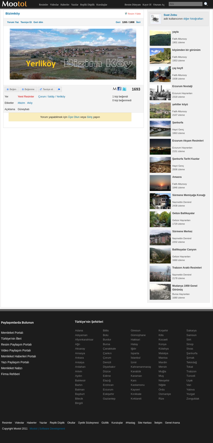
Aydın (78, 375)
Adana (79, 330)
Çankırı (107, 353)
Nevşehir (164, 380)
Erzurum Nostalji (182, 86)
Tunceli (190, 375)
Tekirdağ (191, 362)
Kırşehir (163, 330)
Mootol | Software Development (47, 428)
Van (188, 384)
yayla (175, 31)
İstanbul (135, 357)
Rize (161, 398)
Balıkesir (80, 380)
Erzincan (108, 384)
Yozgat (190, 394)
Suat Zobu (170, 14)
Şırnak (190, 357)
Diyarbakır (109, 366)
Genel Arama (172, 422)
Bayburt (80, 394)
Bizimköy (12, 13)
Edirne (107, 375)
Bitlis (106, 330)
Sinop (189, 344)
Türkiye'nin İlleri (11, 338)
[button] (12, 89)
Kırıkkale (136, 394)
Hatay (134, 344)
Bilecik (79, 398)
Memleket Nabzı (11, 368)
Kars (133, 380)
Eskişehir (108, 394)
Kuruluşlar (101, 4)
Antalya (79, 362)
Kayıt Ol (147, 4)
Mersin (163, 366)
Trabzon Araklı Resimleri (187, 267)
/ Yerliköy (60, 96)
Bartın (78, 384)
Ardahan (80, 366)
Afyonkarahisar (84, 339)
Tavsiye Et (26, 22)
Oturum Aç (158, 4)
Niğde (162, 384)
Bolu (105, 335)
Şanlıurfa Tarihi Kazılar (186, 158)
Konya (162, 344)
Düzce (107, 371)
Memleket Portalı (12, 332)
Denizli (107, 362)
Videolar (54, 4)
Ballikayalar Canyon (184, 249)
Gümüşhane (138, 335)
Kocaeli (163, 339)
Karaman (136, 375)
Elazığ (107, 380)
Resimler (43, 4)
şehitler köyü (180, 104)
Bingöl (79, 403)
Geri (118, 22)
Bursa (106, 344)
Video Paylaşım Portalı (16, 350)
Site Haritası (145, 422)
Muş (161, 375)
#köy (29, 102)
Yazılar (74, 4)
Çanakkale (109, 348)
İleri (137, 22)
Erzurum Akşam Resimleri (188, 140)
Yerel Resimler (26, 96)
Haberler (65, 4)
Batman (80, 389)
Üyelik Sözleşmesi (88, 422)
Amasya (80, 353)
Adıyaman (81, 335)
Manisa (163, 357)
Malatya (163, 353)
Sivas (189, 348)
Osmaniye (165, 394)
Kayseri (135, 389)
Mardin (163, 362)
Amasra (177, 177)
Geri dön (38, 22)
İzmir (134, 362)
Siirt (188, 339)
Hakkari (135, 339)
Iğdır (133, 348)
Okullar (71, 422)
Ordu (162, 389)
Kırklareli (136, 398)
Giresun (135, 330)
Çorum (42, 96)
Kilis (161, 335)
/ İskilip (50, 96)
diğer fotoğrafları (193, 18)
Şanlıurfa (177, 122)
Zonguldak (192, 398)
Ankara (79, 357)
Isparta (135, 353)
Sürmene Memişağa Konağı (188, 195)
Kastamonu (138, 384)
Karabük (136, 371)
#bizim (21, 102)
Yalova (190, 389)
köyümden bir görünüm (186, 50)
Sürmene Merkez (182, 231)
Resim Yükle (134, 13)
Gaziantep (109, 398)
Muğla (162, 371)
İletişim (158, 422)
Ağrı (77, 344)
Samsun (191, 335)
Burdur (107, 339)
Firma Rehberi (10, 374)
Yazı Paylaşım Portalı (15, 362)
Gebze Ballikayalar (183, 213)
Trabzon (191, 371)
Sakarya (191, 330)
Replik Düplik (87, 4)
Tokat (189, 366)
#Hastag (130, 422)
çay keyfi (177, 68)
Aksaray (80, 348)
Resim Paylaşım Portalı (16, 344)
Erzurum (108, 389)
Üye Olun (74, 117)
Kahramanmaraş (141, 366)
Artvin (78, 371)
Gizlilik (105, 422)
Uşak (189, 380)
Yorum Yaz (13, 22)
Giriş (90, 117)
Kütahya (164, 348)
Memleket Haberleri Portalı (18, 356)
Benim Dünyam (133, 4)
